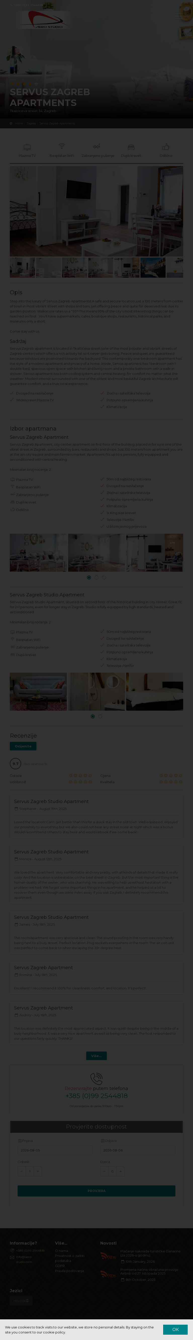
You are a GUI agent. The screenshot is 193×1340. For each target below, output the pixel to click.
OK (175, 1329)
